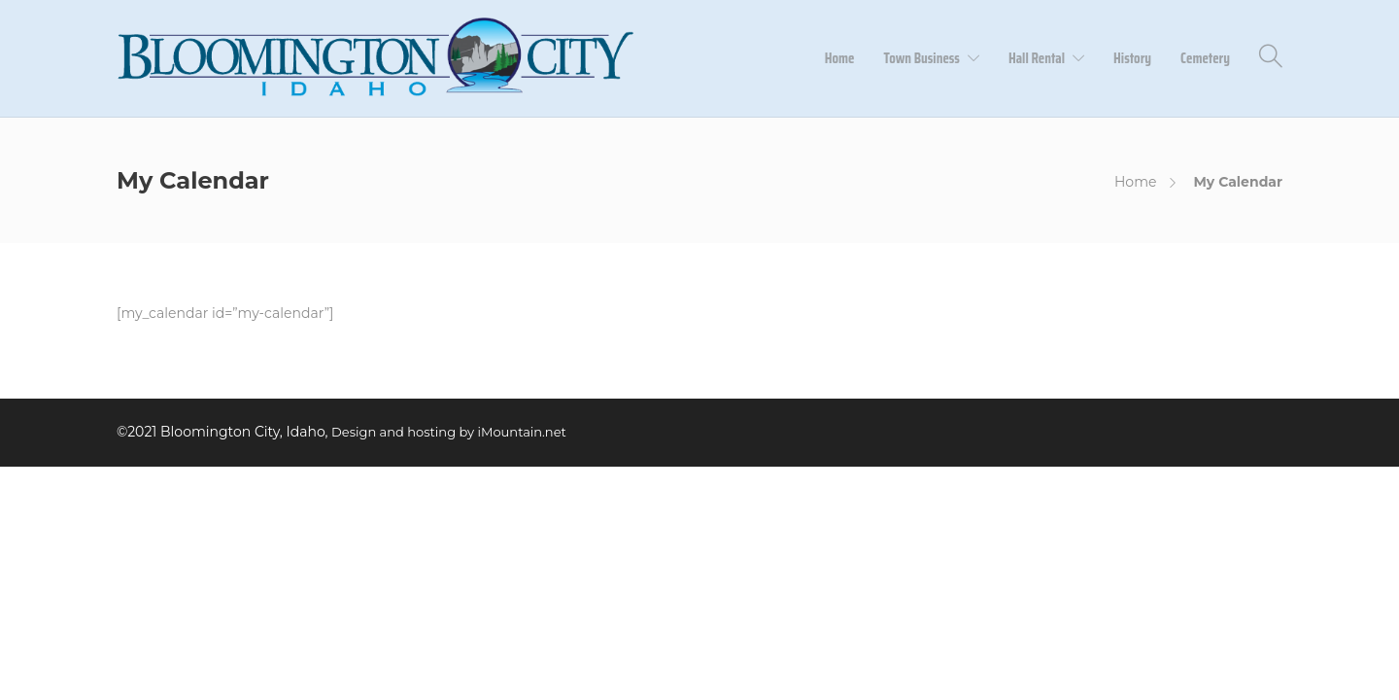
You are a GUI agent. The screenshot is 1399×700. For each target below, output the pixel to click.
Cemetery (1205, 58)
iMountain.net (522, 431)
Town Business (921, 58)
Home (840, 58)
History (1132, 58)
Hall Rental (1036, 58)
